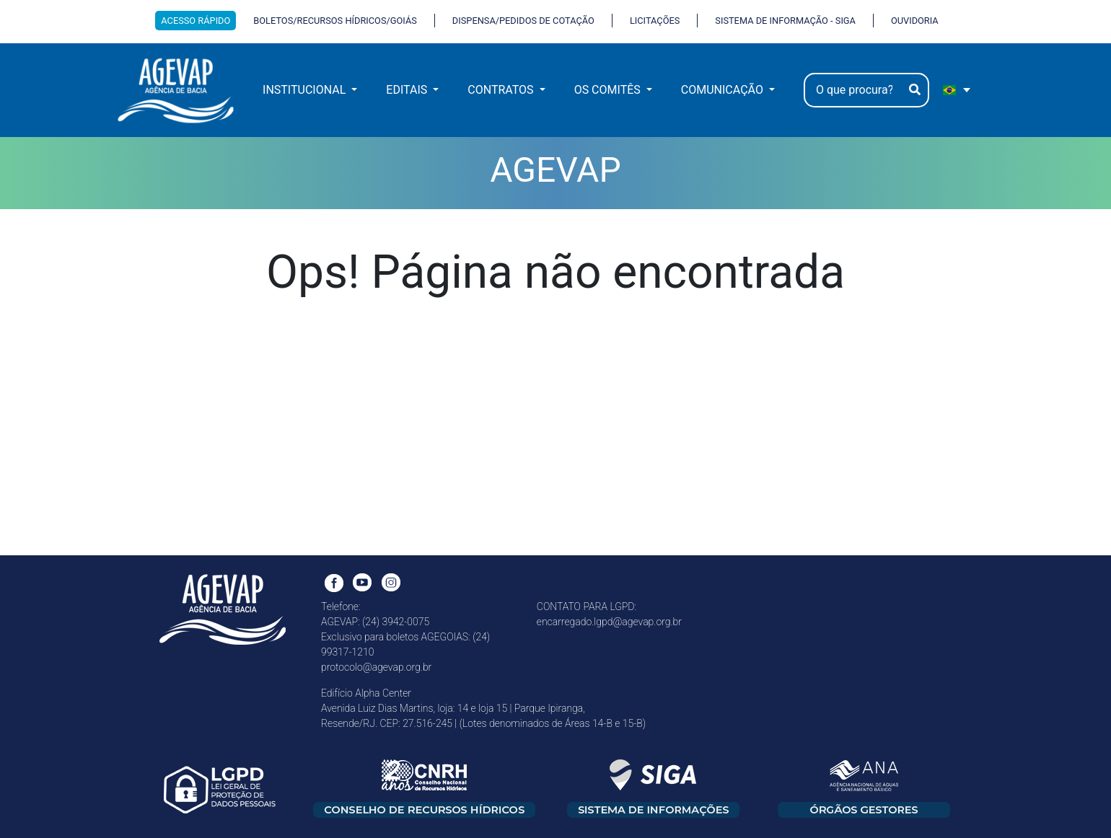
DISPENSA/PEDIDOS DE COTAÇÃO (523, 20)
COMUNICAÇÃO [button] (723, 90)
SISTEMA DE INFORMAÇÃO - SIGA (785, 20)
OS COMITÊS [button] (609, 90)
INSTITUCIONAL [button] (305, 90)
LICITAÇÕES (655, 20)
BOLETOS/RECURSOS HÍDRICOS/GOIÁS (335, 20)
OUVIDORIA (915, 20)
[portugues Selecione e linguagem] (957, 90)
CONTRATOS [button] (501, 90)
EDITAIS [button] (408, 90)
